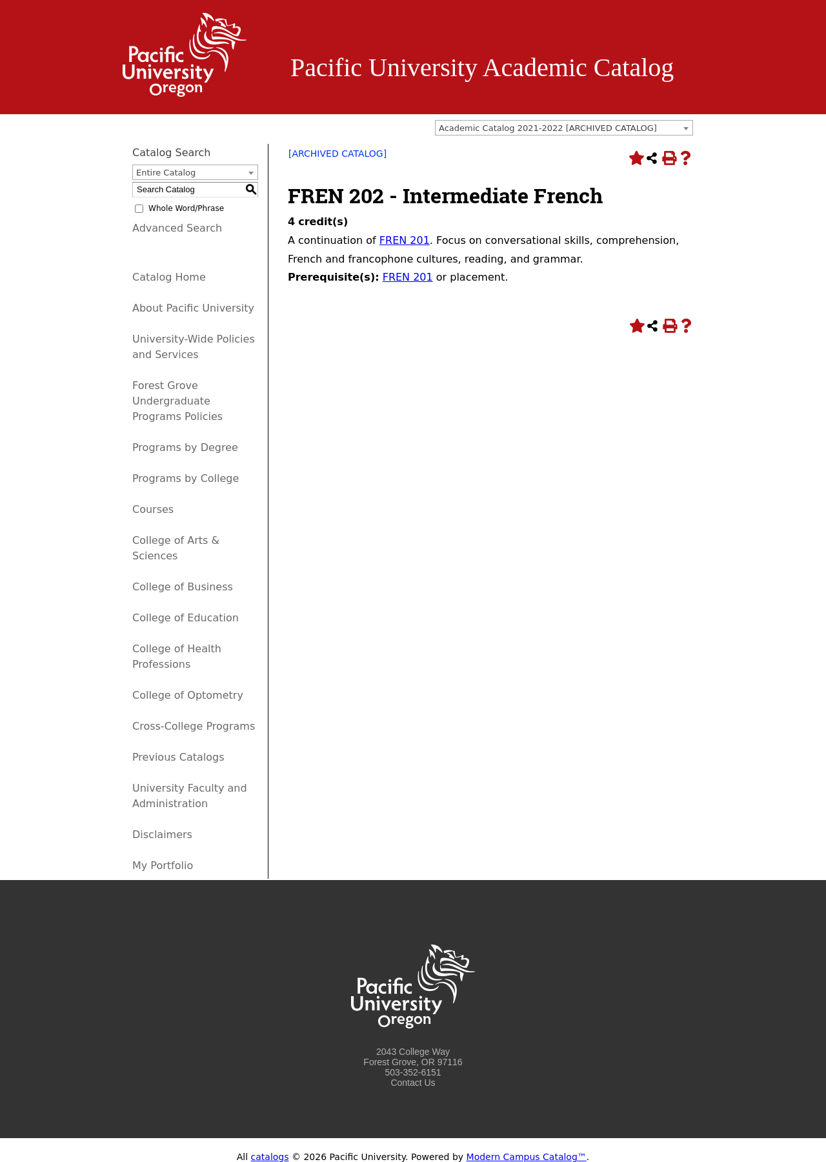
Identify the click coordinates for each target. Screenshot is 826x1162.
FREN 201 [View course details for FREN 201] (404, 240)
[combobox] (564, 127)
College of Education (185, 618)
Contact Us (412, 1082)
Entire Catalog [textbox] (166, 172)
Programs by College (185, 478)
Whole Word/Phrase (186, 208)
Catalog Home (169, 277)
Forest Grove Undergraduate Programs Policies (177, 401)
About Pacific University (193, 308)
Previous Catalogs (178, 757)
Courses (153, 509)
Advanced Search (177, 228)
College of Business (182, 587)
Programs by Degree (185, 447)
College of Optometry (187, 695)
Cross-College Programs (193, 726)
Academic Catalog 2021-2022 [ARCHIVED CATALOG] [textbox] (548, 128)
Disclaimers (162, 834)
